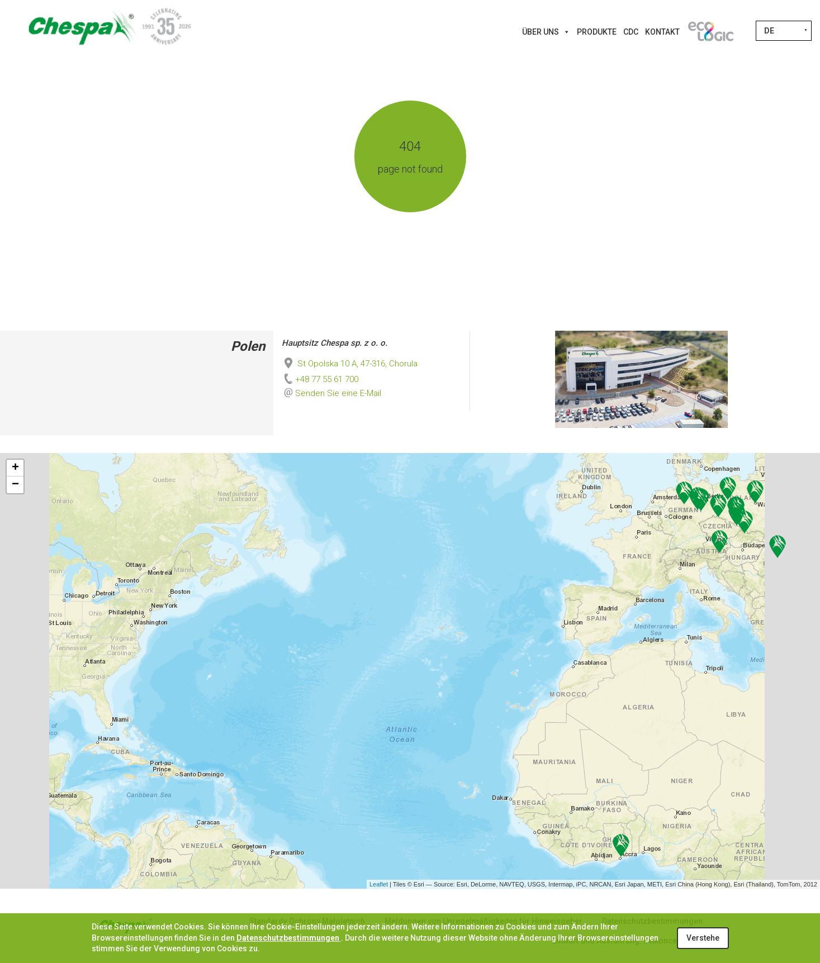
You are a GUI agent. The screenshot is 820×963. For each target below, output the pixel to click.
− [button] (15, 484)
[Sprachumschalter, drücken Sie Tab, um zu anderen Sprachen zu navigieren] (784, 31)
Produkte (597, 31)
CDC (630, 31)
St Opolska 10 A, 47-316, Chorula (350, 364)
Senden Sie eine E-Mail (338, 393)
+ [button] (15, 468)
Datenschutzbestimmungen (288, 937)
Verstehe (702, 937)
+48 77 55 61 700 (320, 379)
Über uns (546, 32)
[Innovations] (710, 32)
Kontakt (662, 31)
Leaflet (378, 884)
